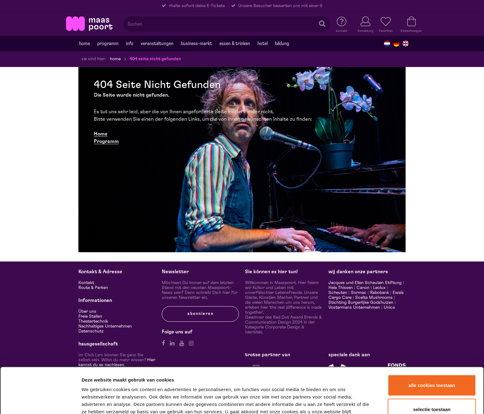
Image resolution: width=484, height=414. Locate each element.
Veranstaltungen (157, 43)
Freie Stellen (90, 316)
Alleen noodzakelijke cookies (431, 394)
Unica (389, 307)
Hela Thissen (340, 288)
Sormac (358, 293)
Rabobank (379, 293)
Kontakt (86, 283)
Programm (106, 141)
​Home (100, 134)
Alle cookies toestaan (432, 347)
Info (129, 43)
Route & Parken (93, 288)
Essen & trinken (234, 43)
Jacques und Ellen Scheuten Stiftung (365, 283)
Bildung (282, 43)
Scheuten (337, 293)
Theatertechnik (93, 321)
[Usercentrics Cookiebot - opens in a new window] (41, 401)
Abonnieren (200, 314)
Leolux (379, 288)
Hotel (262, 43)
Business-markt (196, 43)
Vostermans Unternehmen (354, 307)
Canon (363, 288)
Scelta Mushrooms (373, 297)
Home (84, 43)
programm (108, 43)
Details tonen (334, 401)
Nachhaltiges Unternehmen (105, 326)
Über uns (87, 311)
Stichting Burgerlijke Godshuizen (360, 302)
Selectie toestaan (432, 371)
